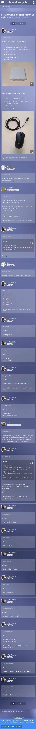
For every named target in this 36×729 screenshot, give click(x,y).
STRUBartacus (12, 17)
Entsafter (20, 220)
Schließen (18, 726)
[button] (2, 2)
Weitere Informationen (8, 726)
